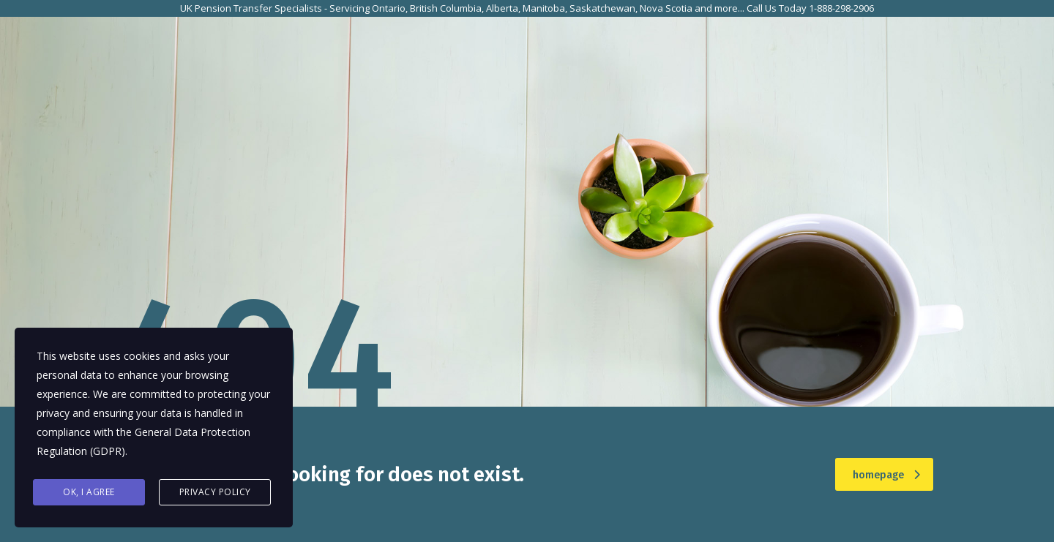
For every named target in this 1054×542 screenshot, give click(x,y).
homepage (886, 475)
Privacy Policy (215, 492)
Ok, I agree (89, 492)
